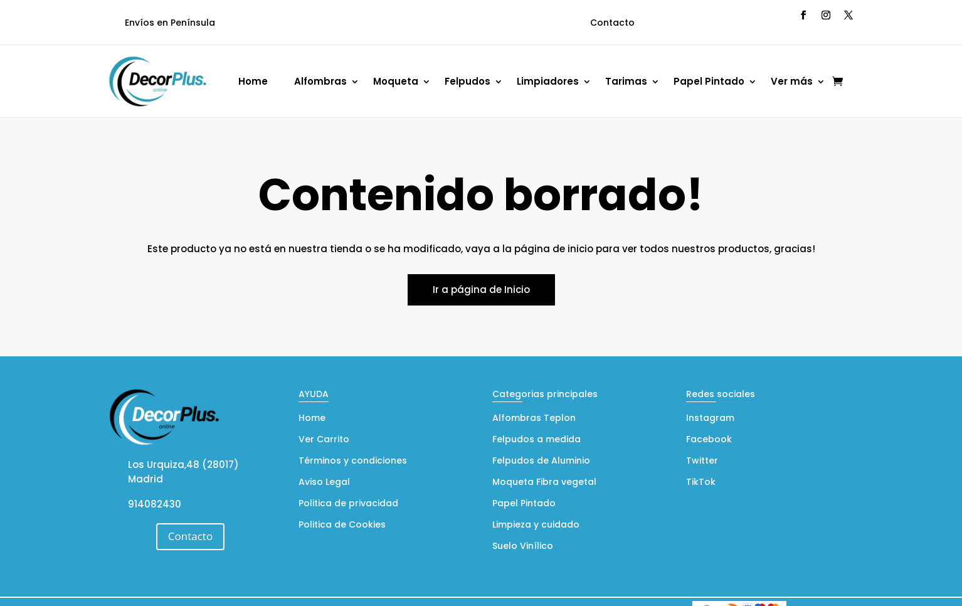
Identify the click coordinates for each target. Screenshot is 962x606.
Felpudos (467, 81)
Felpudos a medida (536, 440)
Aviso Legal (324, 482)
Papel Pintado (709, 81)
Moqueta (395, 81)
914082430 (154, 504)
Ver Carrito (324, 440)
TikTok (701, 482)
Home (253, 81)
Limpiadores (548, 81)
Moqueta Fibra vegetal (544, 482)
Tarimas (626, 81)
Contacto (612, 22)
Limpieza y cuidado (535, 525)
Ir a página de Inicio (481, 289)
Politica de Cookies (342, 525)
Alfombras (320, 81)
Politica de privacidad (348, 504)
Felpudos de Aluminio (541, 461)
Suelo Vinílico (522, 546)
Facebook (709, 440)
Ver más (792, 81)
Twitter (702, 461)
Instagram (710, 418)
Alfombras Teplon (534, 418)
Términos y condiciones (353, 461)
